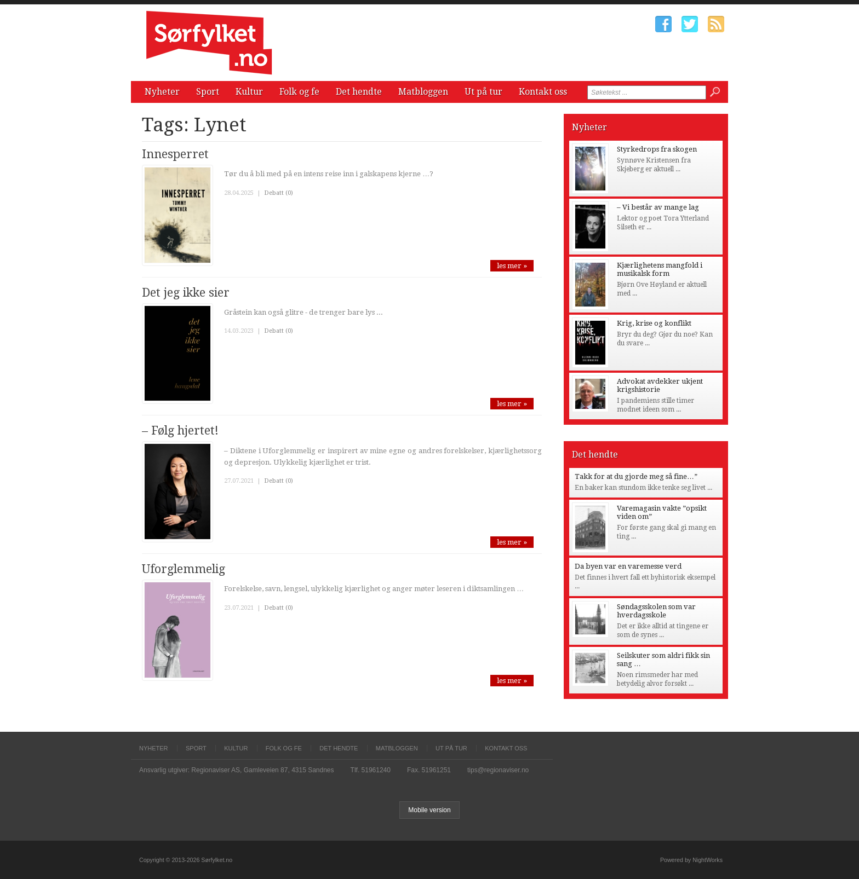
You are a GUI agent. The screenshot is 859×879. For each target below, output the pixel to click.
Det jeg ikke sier (186, 292)
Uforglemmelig (183, 569)
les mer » (512, 266)
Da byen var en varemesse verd (628, 566)
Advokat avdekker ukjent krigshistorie (660, 385)
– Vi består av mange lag (658, 207)
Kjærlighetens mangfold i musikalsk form (659, 269)
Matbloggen (423, 91)
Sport (207, 91)
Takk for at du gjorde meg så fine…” (636, 476)
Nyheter (162, 91)
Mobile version (429, 810)
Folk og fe (299, 91)
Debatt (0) (278, 192)
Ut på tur (483, 91)
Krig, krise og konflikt (654, 323)
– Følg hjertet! (180, 430)
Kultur (249, 91)
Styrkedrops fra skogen (657, 149)
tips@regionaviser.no (498, 770)
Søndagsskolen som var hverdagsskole (656, 611)
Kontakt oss (543, 91)
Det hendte (359, 91)
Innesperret (175, 154)
